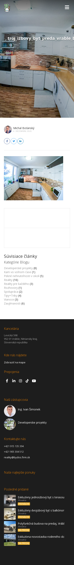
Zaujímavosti (12, 303)
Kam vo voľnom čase (17, 272)
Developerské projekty (18, 268)
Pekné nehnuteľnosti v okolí (21, 276)
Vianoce (9, 299)
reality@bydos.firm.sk (17, 457)
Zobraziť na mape (14, 362)
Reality (8, 280)
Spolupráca (11, 291)
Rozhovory (11, 288)
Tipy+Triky (10, 295)
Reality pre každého (16, 284)
